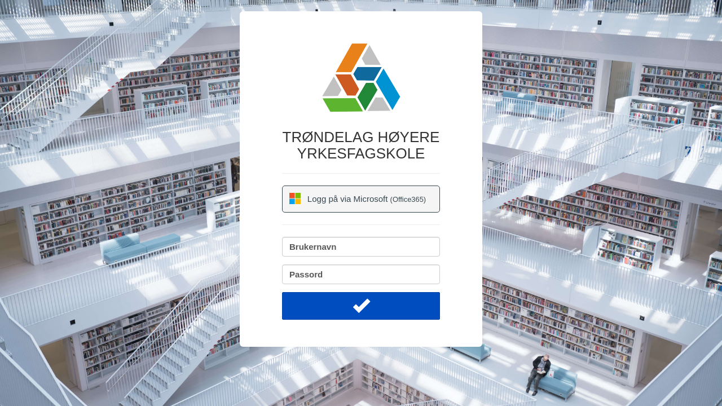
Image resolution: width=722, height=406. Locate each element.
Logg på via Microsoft (357, 198)
